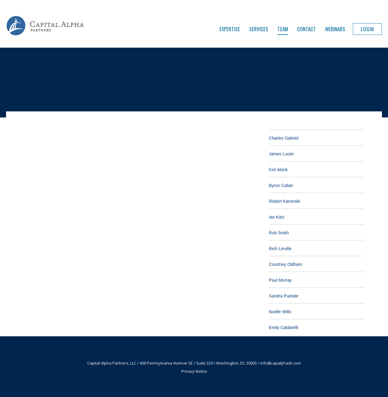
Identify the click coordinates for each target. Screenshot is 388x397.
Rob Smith (279, 232)
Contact (306, 29)
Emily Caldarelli (283, 327)
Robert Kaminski (284, 201)
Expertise (229, 29)
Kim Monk (278, 169)
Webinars (335, 29)
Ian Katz (276, 217)
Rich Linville (280, 248)
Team (282, 29)
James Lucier (281, 153)
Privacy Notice (194, 371)
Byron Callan (281, 185)
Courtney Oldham (285, 264)
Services (258, 29)
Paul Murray (280, 280)
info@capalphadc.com (280, 363)
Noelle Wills (280, 311)
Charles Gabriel (283, 138)
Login (367, 29)
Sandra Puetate (283, 296)
